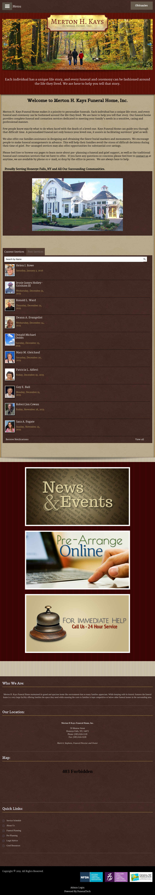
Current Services (14, 251)
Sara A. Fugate (25, 421)
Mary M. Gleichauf (28, 352)
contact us (142, 156)
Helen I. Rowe (25, 265)
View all (139, 439)
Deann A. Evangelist (29, 317)
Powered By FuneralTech (77, 891)
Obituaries (141, 5)
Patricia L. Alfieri (27, 370)
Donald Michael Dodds (25, 336)
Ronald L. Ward (26, 300)
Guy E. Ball (23, 387)
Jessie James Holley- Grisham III (29, 284)
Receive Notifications (17, 439)
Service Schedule (14, 820)
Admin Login (77, 887)
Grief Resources (13, 845)
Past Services (35, 251)
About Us (11, 825)
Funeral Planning (14, 830)
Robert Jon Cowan (27, 404)
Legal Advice (12, 840)
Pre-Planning (12, 835)
